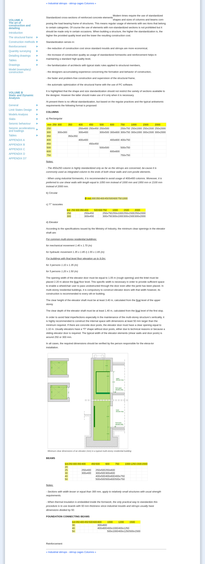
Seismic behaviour (20, 123)
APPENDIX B (17, 144)
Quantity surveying (20, 51)
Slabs (12, 118)
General (13, 105)
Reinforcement (17, 46)
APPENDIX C (17, 149)
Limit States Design (20, 109)
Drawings (14, 64)
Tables (12, 60)
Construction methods (22, 41)
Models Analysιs (18, 114)
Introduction (16, 32)
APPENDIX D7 (18, 158)
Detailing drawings (20, 55)
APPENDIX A (17, 140)
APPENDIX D (17, 153)
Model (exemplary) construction (20, 71)
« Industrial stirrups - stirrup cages (65, 3)
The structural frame (21, 37)
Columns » (90, 3)
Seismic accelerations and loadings (22, 129)
